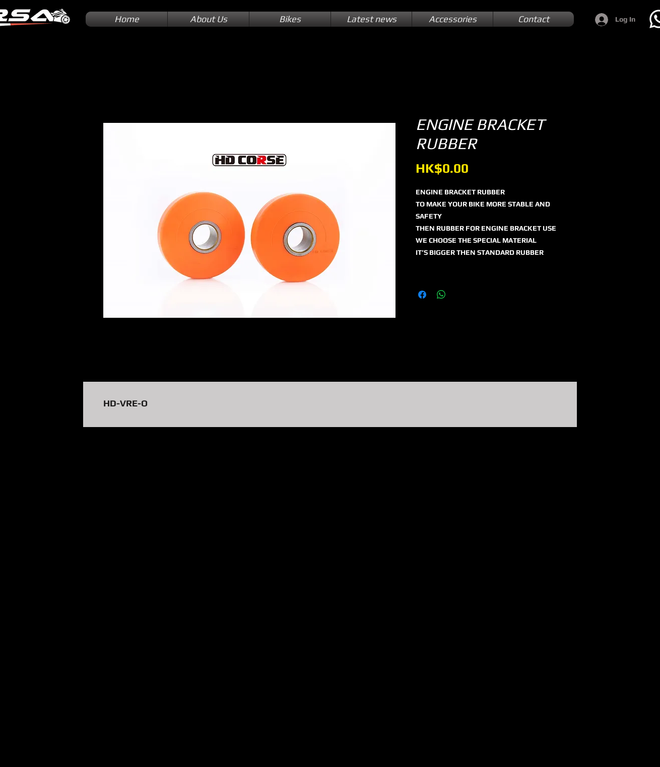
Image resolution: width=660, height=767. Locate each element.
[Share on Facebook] (422, 295)
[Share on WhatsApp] (441, 295)
